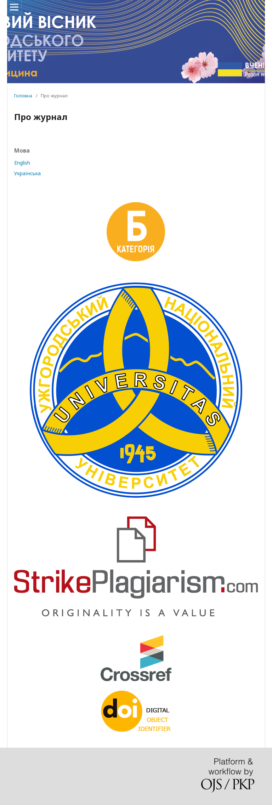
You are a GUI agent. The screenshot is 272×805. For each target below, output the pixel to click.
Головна (23, 95)
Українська (27, 173)
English (22, 162)
